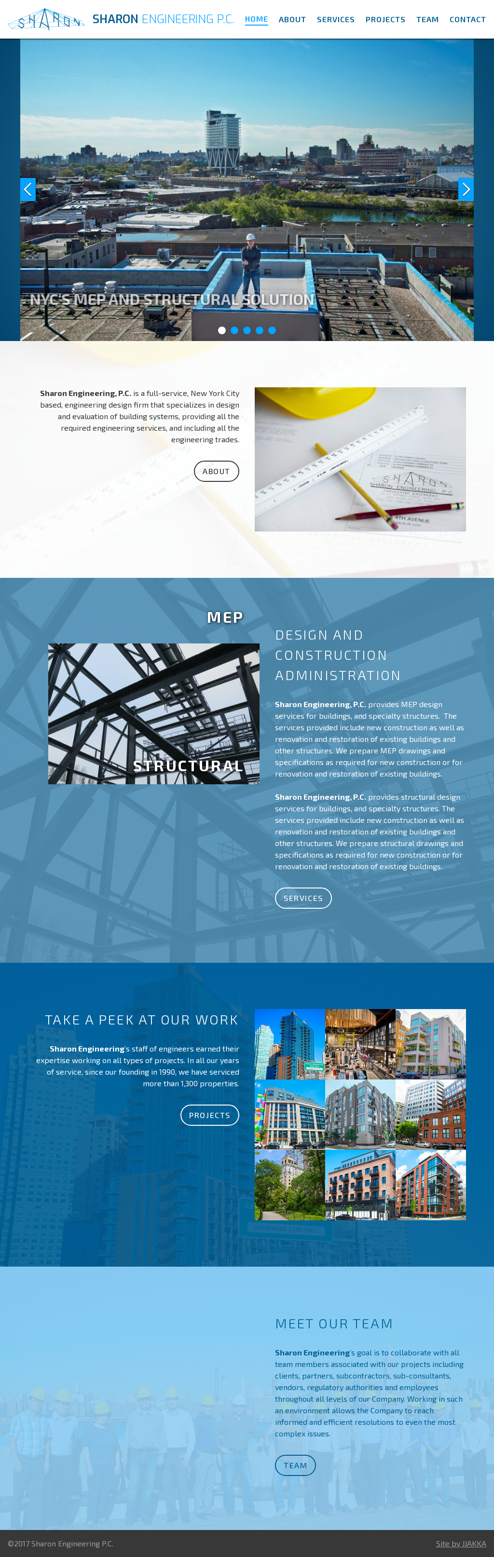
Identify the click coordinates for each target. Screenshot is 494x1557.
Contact (468, 19)
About (292, 19)
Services (336, 19)
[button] (39, 189)
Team (427, 19)
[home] (123, 19)
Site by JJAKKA (461, 1543)
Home (256, 18)
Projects (386, 19)
